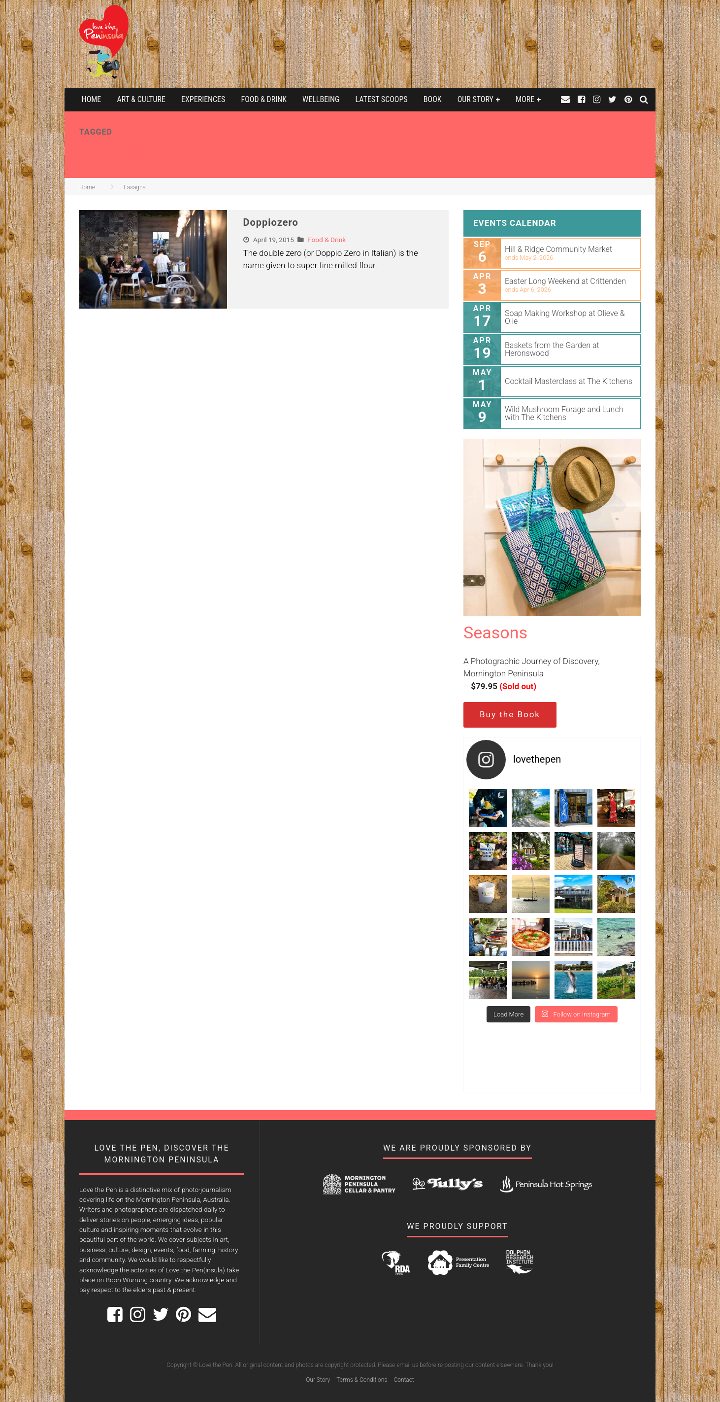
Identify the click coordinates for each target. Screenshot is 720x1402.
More (525, 99)
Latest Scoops (382, 99)
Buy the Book (510, 714)
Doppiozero (270, 222)
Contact (403, 1379)
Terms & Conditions (361, 1379)
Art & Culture (141, 99)
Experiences (203, 99)
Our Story (475, 99)
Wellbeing (320, 99)
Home (91, 99)
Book (433, 99)
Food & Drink (264, 99)
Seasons (495, 632)
